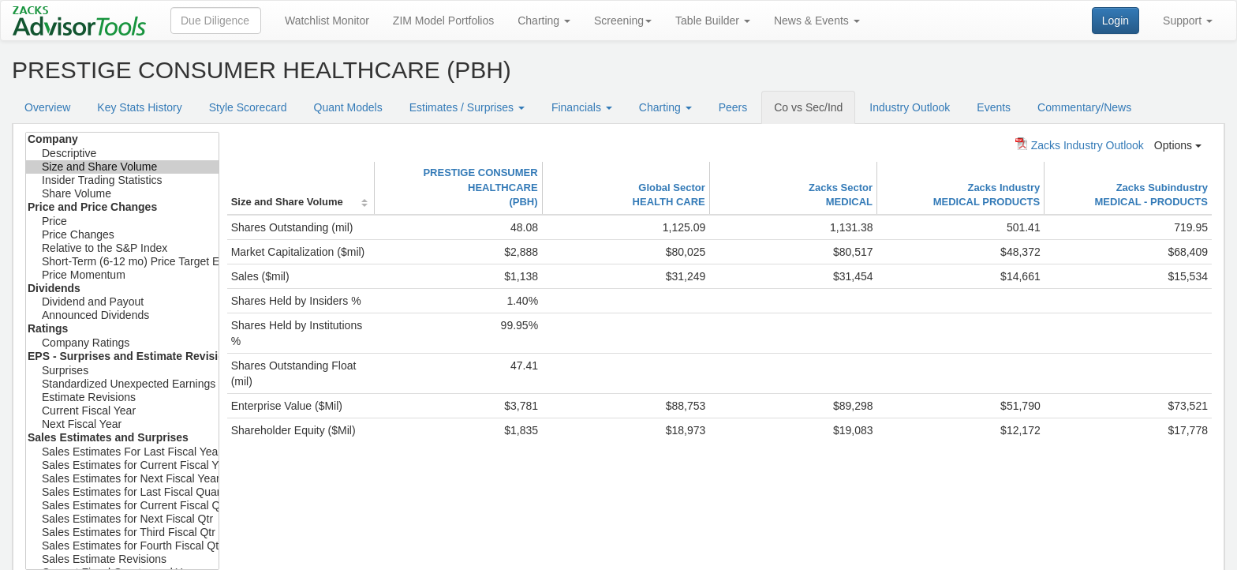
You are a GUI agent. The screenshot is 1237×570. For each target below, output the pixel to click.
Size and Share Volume (122, 167)
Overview (47, 107)
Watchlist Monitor (327, 20)
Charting (544, 20)
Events (994, 107)
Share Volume (122, 194)
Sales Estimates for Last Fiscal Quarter (122, 492)
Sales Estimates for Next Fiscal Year (122, 479)
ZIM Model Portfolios (443, 20)
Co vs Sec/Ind (808, 107)
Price (122, 221)
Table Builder (712, 20)
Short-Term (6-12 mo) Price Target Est (122, 261)
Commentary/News (1084, 107)
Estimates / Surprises (467, 107)
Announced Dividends (122, 315)
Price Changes (122, 235)
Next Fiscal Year (122, 424)
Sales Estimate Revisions (122, 559)
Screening (623, 20)
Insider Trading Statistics (122, 180)
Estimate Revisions (122, 397)
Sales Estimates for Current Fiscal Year (122, 465)
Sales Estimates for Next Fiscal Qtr (122, 519)
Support (1188, 20)
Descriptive (122, 153)
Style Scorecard (248, 107)
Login (1115, 20)
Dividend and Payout (122, 302)
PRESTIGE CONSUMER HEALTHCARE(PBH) (480, 187)
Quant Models (348, 107)
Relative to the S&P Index (122, 248)
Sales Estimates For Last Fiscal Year (122, 452)
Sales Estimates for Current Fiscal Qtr (122, 505)
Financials (581, 107)
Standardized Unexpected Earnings (122, 384)
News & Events (817, 20)
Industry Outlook (909, 107)
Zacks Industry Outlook (1079, 144)
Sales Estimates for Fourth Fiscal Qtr (122, 546)
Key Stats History (139, 107)
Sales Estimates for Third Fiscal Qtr (122, 532)
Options (1177, 145)
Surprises (122, 370)
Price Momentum (122, 275)
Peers (733, 107)
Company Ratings (122, 343)
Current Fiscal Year (122, 411)
